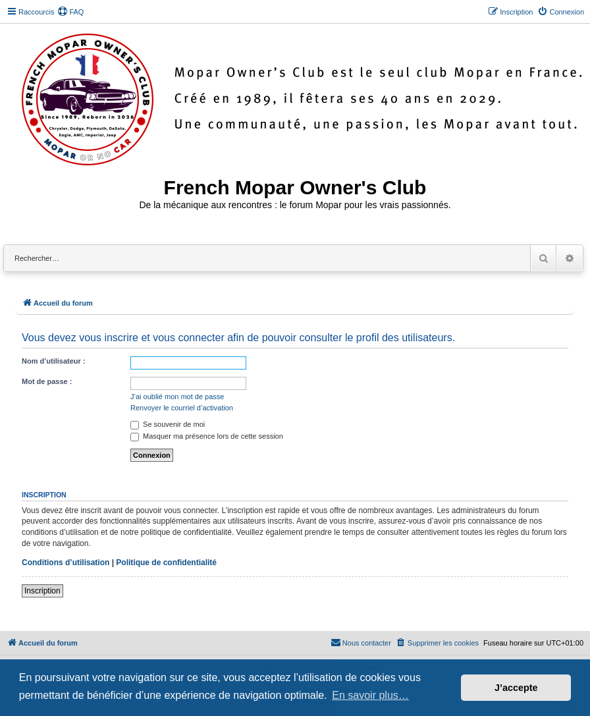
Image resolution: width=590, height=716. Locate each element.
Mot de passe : (47, 381)
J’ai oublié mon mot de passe (177, 396)
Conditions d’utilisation (65, 562)
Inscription (42, 590)
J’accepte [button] (516, 687)
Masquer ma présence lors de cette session (206, 436)
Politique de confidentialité (166, 562)
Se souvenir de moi (167, 424)
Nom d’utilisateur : (54, 361)
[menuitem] (70, 12)
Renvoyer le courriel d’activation (181, 408)
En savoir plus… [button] (370, 695)
